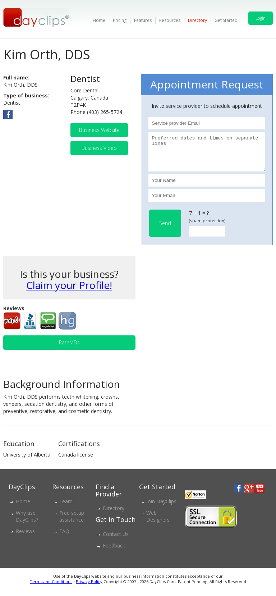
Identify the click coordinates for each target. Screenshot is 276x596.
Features (143, 20)
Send (165, 229)
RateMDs (69, 348)
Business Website (99, 130)
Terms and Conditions (51, 588)
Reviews (25, 537)
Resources (169, 20)
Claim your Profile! (69, 291)
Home (99, 20)
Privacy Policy (89, 588)
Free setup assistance (71, 522)
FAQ (64, 537)
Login (261, 18)
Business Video (99, 148)
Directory (197, 20)
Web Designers (158, 522)
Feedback (114, 552)
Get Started (226, 20)
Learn (66, 507)
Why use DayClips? (27, 522)
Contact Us (116, 540)
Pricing (119, 20)
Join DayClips (161, 507)
